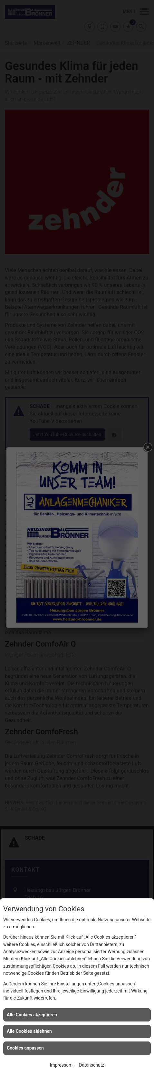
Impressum (61, 1065)
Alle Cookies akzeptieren (32, 1014)
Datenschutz (91, 1065)
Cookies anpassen (25, 1048)
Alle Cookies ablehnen (29, 1031)
